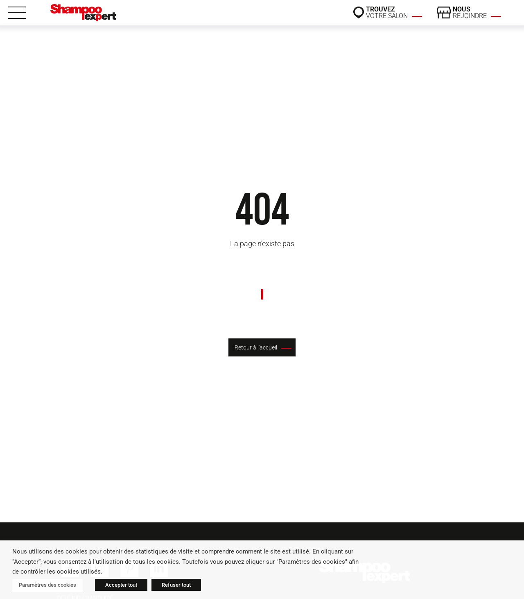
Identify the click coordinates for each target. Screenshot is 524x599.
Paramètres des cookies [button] (47, 585)
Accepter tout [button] (121, 585)
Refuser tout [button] (176, 585)
